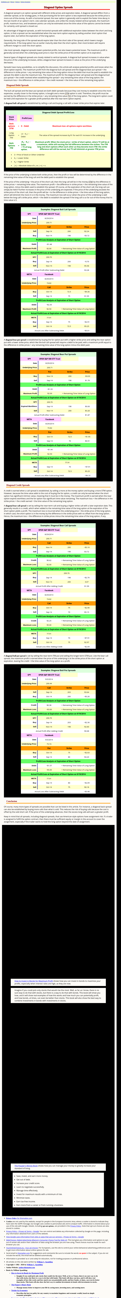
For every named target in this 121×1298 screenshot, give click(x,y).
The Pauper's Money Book (26, 1156)
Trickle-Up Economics (19, 1281)
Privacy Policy (75, 1217)
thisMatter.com (5, 2)
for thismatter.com (19, 1209)
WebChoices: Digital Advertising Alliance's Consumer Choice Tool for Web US (36, 1231)
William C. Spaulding (45, 1253)
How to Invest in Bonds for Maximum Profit (34, 976)
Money (12, 2)
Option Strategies (25, 2)
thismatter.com (24, 1244)
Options (17, 2)
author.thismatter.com (27, 1258)
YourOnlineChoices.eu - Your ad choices (22, 1239)
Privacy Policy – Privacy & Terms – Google (22, 1222)
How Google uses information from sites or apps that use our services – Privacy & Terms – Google (45, 1228)
